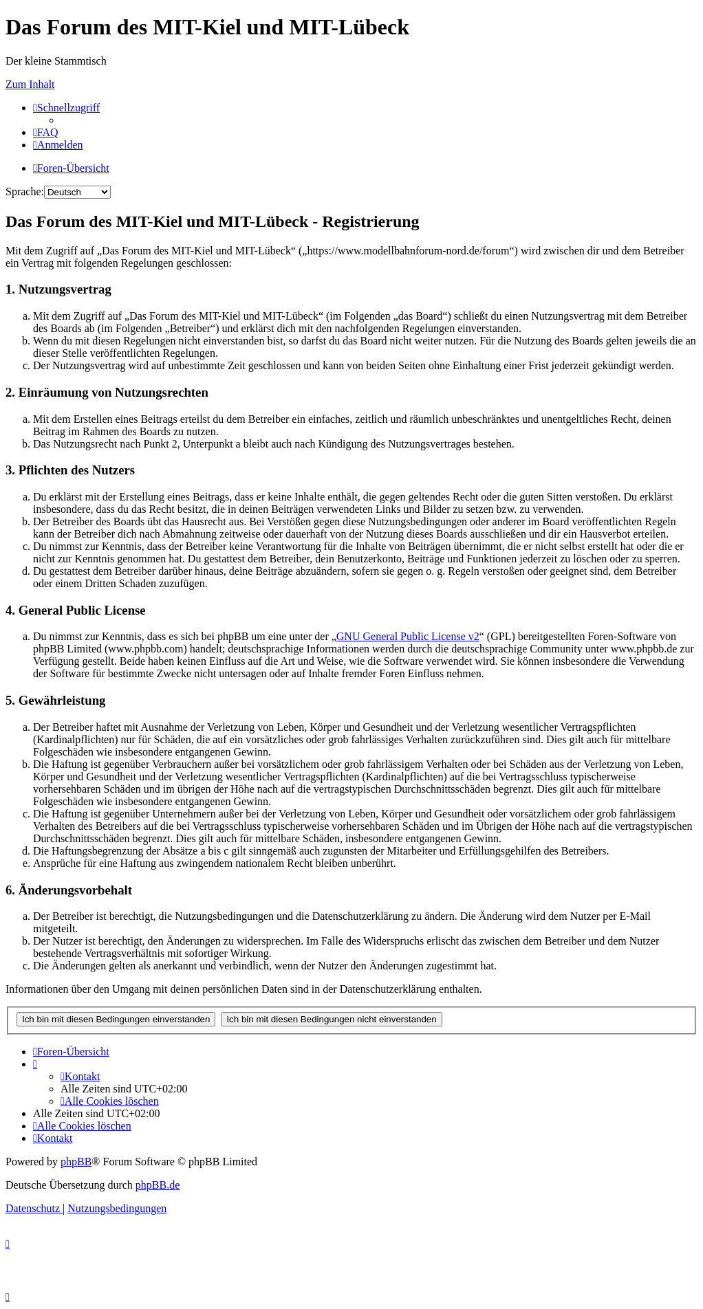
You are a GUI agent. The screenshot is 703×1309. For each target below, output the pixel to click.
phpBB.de (158, 1185)
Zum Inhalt (30, 84)
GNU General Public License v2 (407, 636)
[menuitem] (45, 132)
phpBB (76, 1161)
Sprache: (25, 191)
